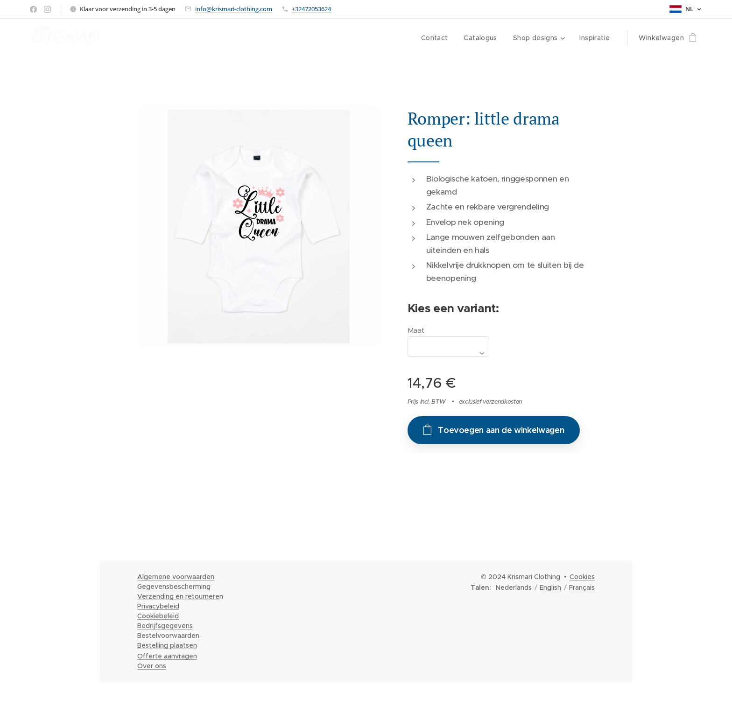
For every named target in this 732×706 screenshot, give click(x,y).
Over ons (151, 666)
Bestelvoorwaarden (168, 635)
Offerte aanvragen (167, 656)
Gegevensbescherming (174, 586)
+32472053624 (311, 9)
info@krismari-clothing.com (233, 9)
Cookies (582, 577)
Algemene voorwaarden (175, 577)
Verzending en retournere (178, 596)
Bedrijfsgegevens (165, 626)
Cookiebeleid (158, 616)
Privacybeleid (158, 606)
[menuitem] (431, 37)
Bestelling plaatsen (167, 645)
